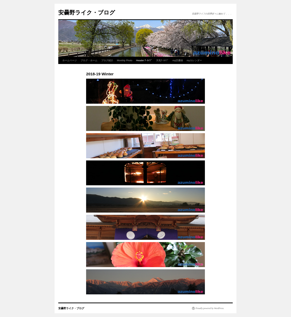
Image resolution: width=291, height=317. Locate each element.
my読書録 (177, 60)
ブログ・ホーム (89, 60)
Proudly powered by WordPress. (210, 308)
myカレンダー (194, 60)
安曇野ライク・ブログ (86, 12)
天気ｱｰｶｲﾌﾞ (162, 60)
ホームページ (69, 60)
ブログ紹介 (107, 60)
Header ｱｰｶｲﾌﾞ (144, 60)
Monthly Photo (124, 60)
